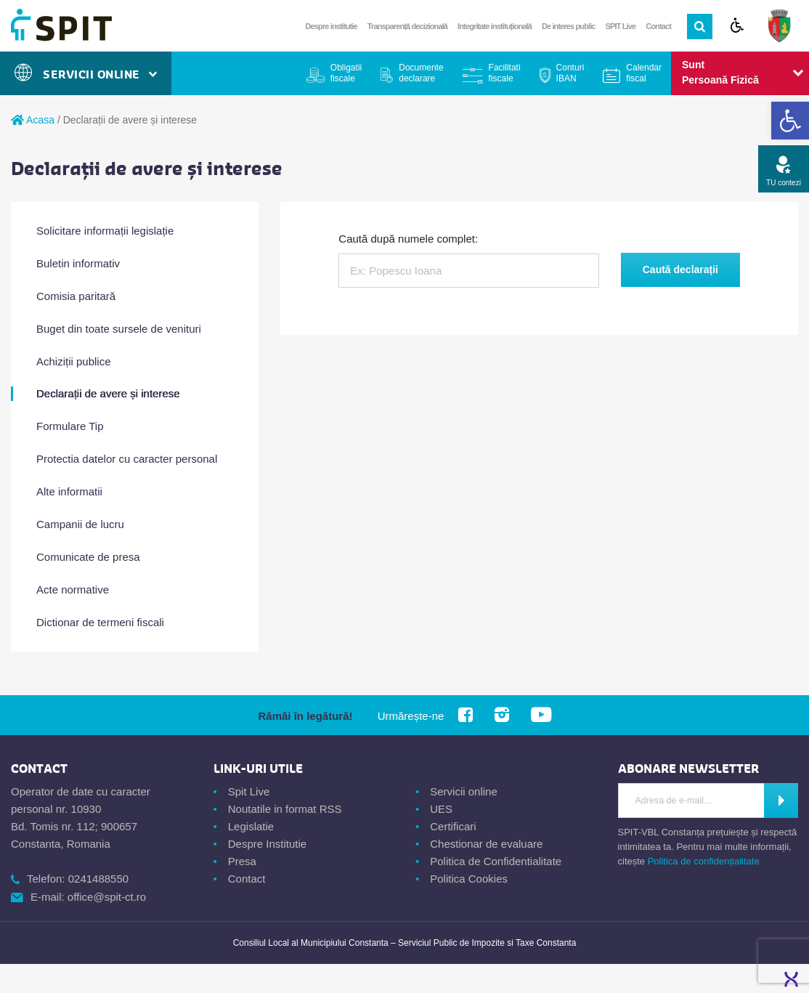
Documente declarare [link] (421, 73)
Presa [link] (242, 861)
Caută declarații (680, 269)
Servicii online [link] (463, 791)
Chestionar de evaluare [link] (486, 844)
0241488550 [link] (98, 878)
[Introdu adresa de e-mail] (691, 800)
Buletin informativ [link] (78, 263)
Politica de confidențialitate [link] (704, 861)
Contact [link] (658, 26)
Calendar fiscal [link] (644, 73)
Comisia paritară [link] (75, 296)
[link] (790, 120)
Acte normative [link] (72, 589)
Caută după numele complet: (408, 238)
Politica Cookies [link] (469, 878)
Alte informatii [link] (69, 491)
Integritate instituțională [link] (495, 26)
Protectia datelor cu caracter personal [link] (126, 459)
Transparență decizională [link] (407, 26)
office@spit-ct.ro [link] (107, 897)
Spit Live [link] (249, 791)
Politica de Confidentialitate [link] (495, 861)
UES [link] (441, 809)
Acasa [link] (32, 120)
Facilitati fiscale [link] (505, 73)
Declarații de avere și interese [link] (108, 393)
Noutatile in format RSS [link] (285, 809)
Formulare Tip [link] (70, 426)
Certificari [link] (453, 826)
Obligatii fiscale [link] (346, 73)
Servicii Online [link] (86, 74)
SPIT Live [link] (621, 26)
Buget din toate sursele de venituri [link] (118, 329)
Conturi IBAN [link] (570, 73)
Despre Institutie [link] (267, 844)
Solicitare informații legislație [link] (105, 230)
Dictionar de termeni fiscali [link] (100, 622)
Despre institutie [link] (331, 26)
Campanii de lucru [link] (80, 524)
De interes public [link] (568, 26)
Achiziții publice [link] (73, 361)
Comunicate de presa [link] (88, 557)
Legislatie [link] (251, 826)
